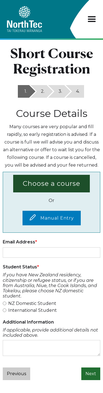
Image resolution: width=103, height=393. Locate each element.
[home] (34, 19)
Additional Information (28, 322)
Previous (16, 373)
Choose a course (51, 183)
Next (90, 373)
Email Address (19, 242)
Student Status (20, 267)
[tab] (23, 91)
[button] (91, 19)
